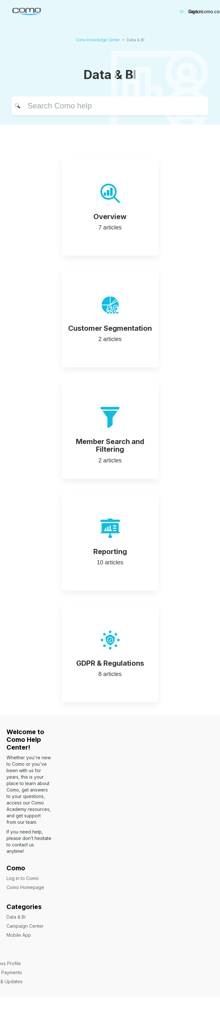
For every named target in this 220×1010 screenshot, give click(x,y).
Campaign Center (25, 926)
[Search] (110, 105)
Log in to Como (22, 878)
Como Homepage (25, 887)
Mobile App (18, 935)
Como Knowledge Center (98, 39)
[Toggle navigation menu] (182, 11)
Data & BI (16, 917)
